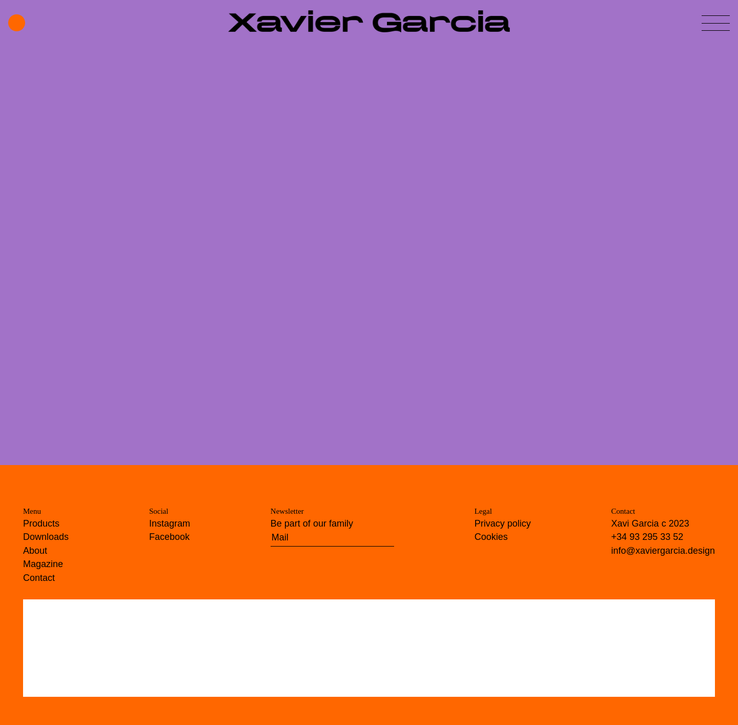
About (35, 551)
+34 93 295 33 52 (647, 537)
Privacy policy (503, 523)
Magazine (43, 564)
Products (41, 523)
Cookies (491, 537)
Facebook (169, 537)
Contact (39, 578)
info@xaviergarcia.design (663, 551)
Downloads (46, 537)
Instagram (169, 523)
